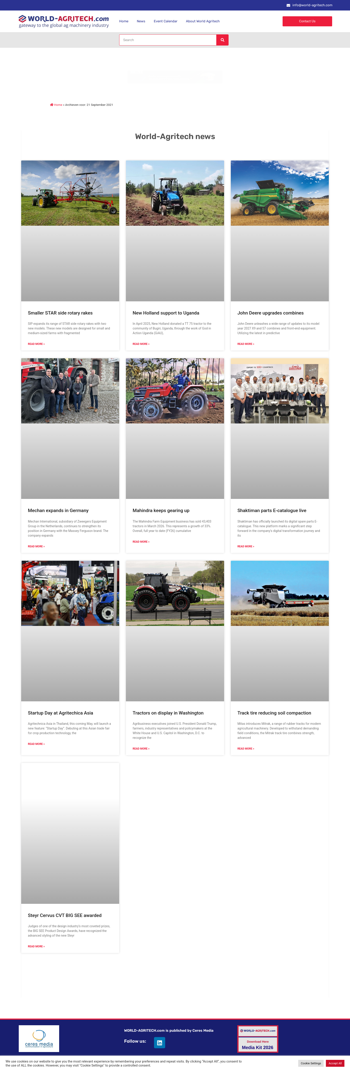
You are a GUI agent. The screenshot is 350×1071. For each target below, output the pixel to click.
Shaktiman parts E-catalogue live (272, 510)
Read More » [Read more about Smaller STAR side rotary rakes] (36, 344)
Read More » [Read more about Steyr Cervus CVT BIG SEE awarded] (36, 946)
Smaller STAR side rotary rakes (60, 313)
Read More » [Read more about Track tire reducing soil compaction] (246, 748)
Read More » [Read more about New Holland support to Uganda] (141, 344)
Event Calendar (165, 21)
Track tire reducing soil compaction (274, 713)
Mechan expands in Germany (58, 510)
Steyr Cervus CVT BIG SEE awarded (65, 915)
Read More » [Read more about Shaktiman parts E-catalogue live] (246, 546)
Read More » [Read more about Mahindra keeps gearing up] (141, 541)
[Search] (222, 40)
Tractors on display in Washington (168, 713)
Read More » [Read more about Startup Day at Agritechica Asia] (36, 744)
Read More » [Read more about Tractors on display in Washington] (141, 748)
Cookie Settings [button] (311, 1063)
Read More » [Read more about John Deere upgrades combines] (246, 344)
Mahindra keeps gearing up (161, 510)
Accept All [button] (335, 1063)
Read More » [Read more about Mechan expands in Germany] (36, 546)
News (141, 21)
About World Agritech (203, 21)
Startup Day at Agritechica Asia (60, 713)
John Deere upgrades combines (271, 313)
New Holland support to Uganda (166, 313)
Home (123, 21)
